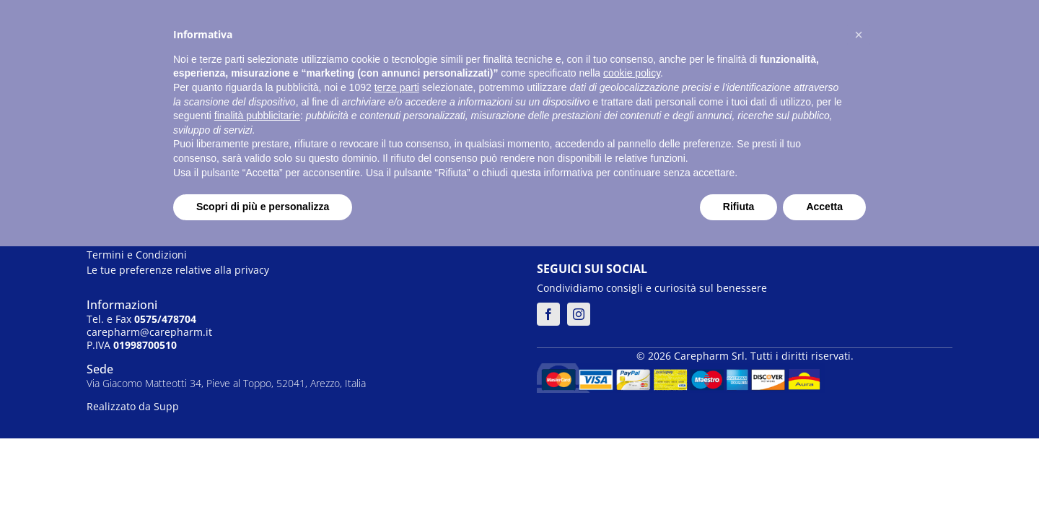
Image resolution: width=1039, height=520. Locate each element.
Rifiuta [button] (739, 206)
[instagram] (578, 314)
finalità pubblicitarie (257, 115)
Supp (166, 406)
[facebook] (548, 314)
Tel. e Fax (141, 319)
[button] (858, 34)
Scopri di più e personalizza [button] (262, 206)
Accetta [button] (824, 206)
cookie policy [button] (631, 73)
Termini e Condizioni (137, 254)
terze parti (396, 87)
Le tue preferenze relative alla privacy (178, 270)
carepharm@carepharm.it (149, 332)
